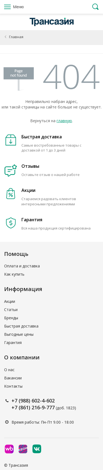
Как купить (14, 274)
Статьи (11, 309)
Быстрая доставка (21, 326)
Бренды (11, 317)
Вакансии (13, 378)
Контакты (13, 386)
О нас (9, 369)
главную (64, 120)
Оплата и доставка (22, 265)
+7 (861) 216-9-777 (33, 407)
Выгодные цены (19, 334)
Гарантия (13, 342)
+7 (15, 400)
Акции (9, 301)
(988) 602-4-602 (37, 400)
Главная (16, 36)
